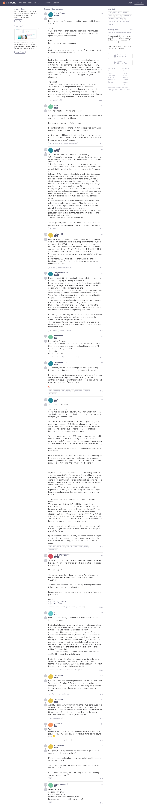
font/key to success (78, 607)
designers (62, 330)
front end (60, 357)
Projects (124, 73)
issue (59, 546)
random (51, 607)
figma (68, 390)
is (124, 18)
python (111, 24)
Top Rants (32, 3)
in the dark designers (63, 694)
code (69, 740)
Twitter (124, 84)
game (86, 546)
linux (114, 12)
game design (53, 549)
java (117, 15)
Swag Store (112, 75)
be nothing (78, 390)
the (121, 18)
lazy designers (58, 143)
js (117, 21)
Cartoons (125, 77)
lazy (63, 390)
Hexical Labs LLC (124, 88)
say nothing (52, 393)
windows (126, 12)
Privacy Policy (112, 90)
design (63, 740)
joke (127, 21)
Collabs (48, 3)
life (76, 670)
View (131, 30)
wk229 (61, 100)
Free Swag (111, 77)
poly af (55, 100)
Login (130, 3)
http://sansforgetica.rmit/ (57, 602)
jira (54, 546)
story (75, 546)
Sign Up (139, 3)
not (68, 546)
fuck (110, 15)
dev (64, 546)
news (57, 607)
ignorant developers (70, 143)
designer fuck (57, 718)
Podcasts (125, 80)
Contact (110, 82)
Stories (41, 3)
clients (69, 330)
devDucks (111, 80)
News (110, 73)
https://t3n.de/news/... (56, 603)
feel (80, 670)
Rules (123, 71)
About (110, 71)
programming (127, 15)
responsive (68, 357)
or (71, 546)
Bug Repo (125, 75)
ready (80, 546)
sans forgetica (65, 607)
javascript (112, 21)
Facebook (125, 82)
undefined (52, 267)
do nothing (56, 390)
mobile (75, 357)
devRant (111, 88)
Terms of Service (124, 90)
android (111, 18)
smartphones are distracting (65, 670)
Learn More (20, 52)
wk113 (55, 228)
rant (50, 100)
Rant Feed (22, 3)
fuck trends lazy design (64, 267)
